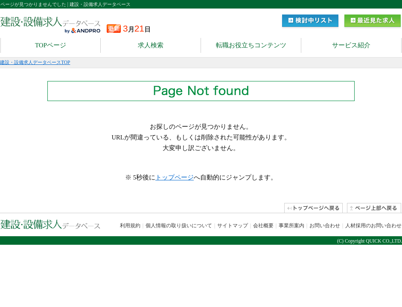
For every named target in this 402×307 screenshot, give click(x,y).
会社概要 (263, 226)
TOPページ (50, 45)
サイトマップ (232, 226)
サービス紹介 (351, 45)
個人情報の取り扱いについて (179, 226)
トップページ (174, 177)
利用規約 (130, 226)
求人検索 (150, 45)
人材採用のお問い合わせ (373, 226)
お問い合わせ (324, 226)
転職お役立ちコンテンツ (251, 45)
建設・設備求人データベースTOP (35, 62)
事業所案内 (291, 226)
